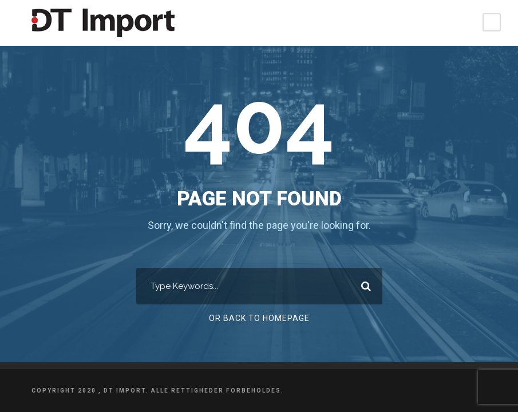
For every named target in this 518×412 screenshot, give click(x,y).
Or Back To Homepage (259, 318)
